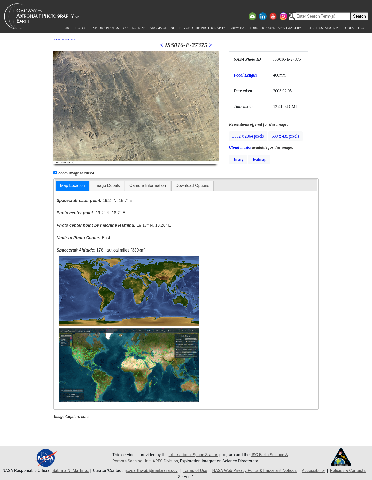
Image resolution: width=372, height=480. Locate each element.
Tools (348, 28)
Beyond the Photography (202, 28)
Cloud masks (240, 147)
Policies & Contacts (348, 470)
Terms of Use (195, 470)
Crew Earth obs (244, 28)
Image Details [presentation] (107, 185)
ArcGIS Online (162, 28)
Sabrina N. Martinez (70, 470)
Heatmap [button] (258, 159)
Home (56, 39)
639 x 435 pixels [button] (285, 136)
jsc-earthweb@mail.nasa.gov (151, 470)
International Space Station (193, 454)
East (83, 237)
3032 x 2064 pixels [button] (248, 136)
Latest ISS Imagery (322, 28)
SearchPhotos (69, 39)
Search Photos (73, 28)
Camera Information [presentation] (147, 185)
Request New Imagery (281, 28)
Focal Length (245, 75)
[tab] (72, 186)
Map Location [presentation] (72, 185)
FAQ (361, 28)
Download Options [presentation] (193, 185)
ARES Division (165, 461)
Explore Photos (104, 28)
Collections (134, 28)
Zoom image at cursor (73, 173)
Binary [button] (238, 159)
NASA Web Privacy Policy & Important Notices (254, 470)
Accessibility (313, 470)
